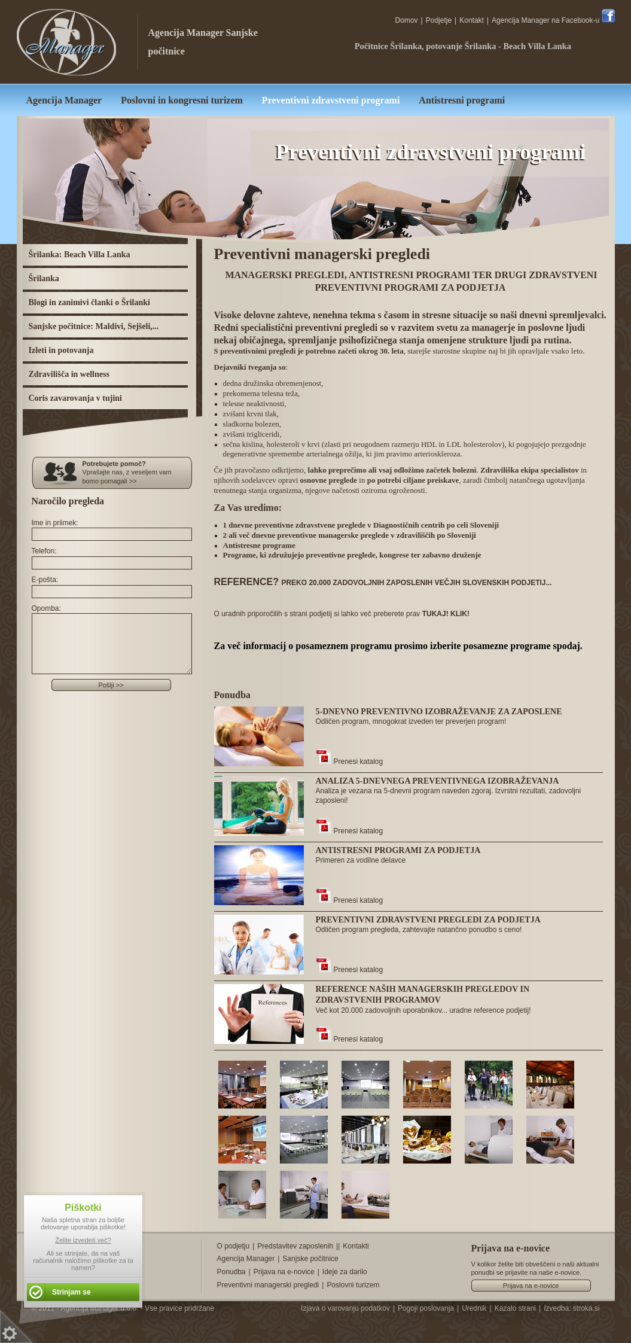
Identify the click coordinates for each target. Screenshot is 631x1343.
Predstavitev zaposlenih (295, 1246)
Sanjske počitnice (310, 1258)
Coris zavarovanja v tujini (75, 398)
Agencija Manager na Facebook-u (553, 20)
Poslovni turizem (353, 1285)
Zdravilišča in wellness (69, 374)
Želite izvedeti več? (83, 1240)
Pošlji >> (110, 685)
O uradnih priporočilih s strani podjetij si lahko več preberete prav (342, 614)
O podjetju (233, 1246)
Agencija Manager (186, 33)
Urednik (474, 1308)
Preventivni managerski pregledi (268, 1285)
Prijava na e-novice (284, 1272)
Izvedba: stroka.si (571, 1308)
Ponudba (231, 1272)
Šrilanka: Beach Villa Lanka (79, 254)
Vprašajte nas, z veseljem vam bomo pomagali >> (138, 472)
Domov (406, 20)
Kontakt (471, 20)
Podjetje (439, 20)
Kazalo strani (515, 1308)
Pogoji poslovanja (426, 1308)
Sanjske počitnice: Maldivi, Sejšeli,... (94, 326)
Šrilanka (44, 278)
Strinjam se (71, 1292)
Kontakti (355, 1246)
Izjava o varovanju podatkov (345, 1308)
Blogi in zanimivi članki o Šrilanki (89, 302)
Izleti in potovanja (61, 350)
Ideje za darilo (344, 1272)
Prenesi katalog (349, 761)
